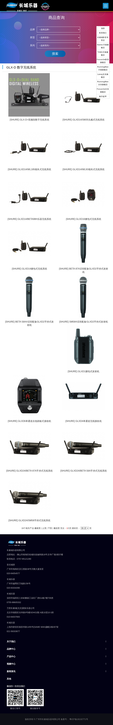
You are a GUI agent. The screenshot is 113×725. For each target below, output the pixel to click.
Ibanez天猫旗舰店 (103, 46)
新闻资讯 (11, 671)
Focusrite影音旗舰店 (103, 61)
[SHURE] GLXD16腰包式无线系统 (83, 219)
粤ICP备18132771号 (78, 719)
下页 (50, 528)
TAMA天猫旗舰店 (102, 53)
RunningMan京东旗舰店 (103, 83)
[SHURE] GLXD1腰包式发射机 (83, 371)
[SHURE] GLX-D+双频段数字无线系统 (29, 119)
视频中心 (11, 664)
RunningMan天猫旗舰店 (103, 68)
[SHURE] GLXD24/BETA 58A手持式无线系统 (83, 471)
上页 (44, 528)
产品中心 (11, 656)
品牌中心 (11, 649)
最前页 (37, 528)
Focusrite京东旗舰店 (103, 90)
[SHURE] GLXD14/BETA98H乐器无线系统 (29, 219)
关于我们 (11, 641)
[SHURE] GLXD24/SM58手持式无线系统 (30, 520)
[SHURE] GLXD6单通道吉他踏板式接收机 (29, 421)
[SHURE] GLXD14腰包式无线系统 (29, 268)
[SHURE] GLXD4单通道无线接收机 (83, 421)
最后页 (57, 528)
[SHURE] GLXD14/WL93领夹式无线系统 (84, 169)
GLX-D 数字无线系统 (20, 67)
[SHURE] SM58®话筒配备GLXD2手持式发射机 (83, 322)
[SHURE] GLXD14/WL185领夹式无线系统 (29, 169)
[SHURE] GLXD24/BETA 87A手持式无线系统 (29, 471)
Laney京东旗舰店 (103, 75)
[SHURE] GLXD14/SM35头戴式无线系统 (84, 119)
